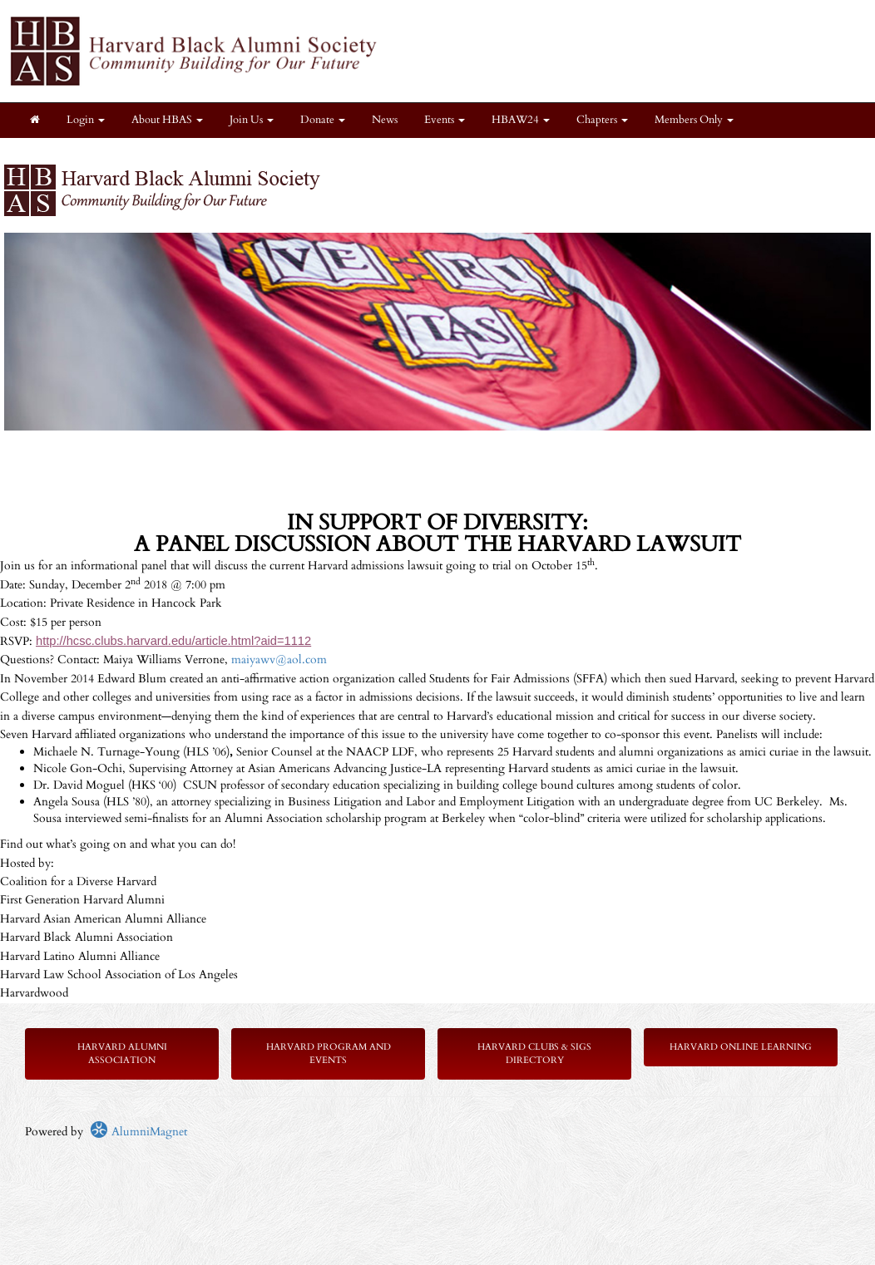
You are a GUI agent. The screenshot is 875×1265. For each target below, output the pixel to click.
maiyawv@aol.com (279, 659)
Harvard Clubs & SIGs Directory (534, 1053)
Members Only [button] (694, 120)
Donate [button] (322, 120)
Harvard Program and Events (328, 1053)
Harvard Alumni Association (122, 1053)
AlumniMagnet (138, 1131)
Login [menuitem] (86, 120)
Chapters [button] (602, 120)
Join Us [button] (252, 120)
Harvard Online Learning (741, 1047)
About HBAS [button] (167, 120)
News (385, 120)
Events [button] (444, 120)
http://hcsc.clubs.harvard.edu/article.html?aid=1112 (173, 640)
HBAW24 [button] (521, 120)
